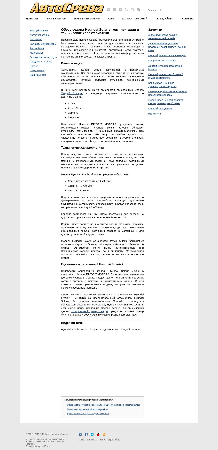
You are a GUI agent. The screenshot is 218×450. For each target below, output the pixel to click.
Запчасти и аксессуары (43, 43)
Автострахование (40, 35)
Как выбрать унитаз (160, 108)
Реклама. (91, 439)
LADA (111, 18)
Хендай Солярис (72, 93)
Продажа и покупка (41, 61)
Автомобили (37, 48)
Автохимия (36, 39)
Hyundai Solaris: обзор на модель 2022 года (88, 413)
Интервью (186, 18)
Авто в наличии (56, 18)
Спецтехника (37, 70)
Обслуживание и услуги (43, 57)
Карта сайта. (114, 439)
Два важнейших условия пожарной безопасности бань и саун (167, 47)
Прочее (34, 66)
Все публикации (39, 30)
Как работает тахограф (162, 60)
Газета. (102, 439)
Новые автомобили (87, 18)
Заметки (155, 29)
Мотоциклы (36, 52)
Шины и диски (38, 75)
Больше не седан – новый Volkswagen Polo (87, 409)
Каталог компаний (134, 18)
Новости (32, 18)
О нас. (82, 439)
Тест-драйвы (163, 18)
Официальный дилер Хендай (89, 311)
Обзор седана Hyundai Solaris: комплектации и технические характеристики (103, 405)
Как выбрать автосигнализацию (167, 55)
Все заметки (154, 113)
